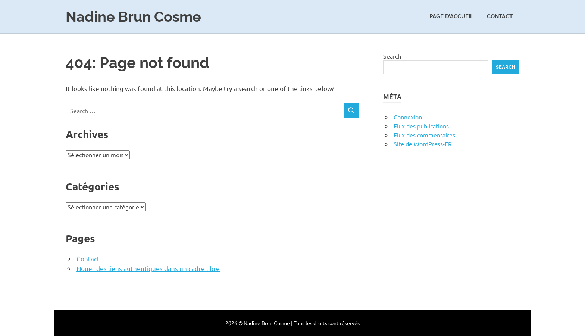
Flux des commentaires (424, 135)
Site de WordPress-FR (423, 143)
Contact (500, 16)
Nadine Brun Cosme (133, 16)
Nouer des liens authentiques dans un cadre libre (148, 268)
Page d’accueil (451, 16)
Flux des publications (421, 126)
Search (392, 56)
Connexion (408, 117)
